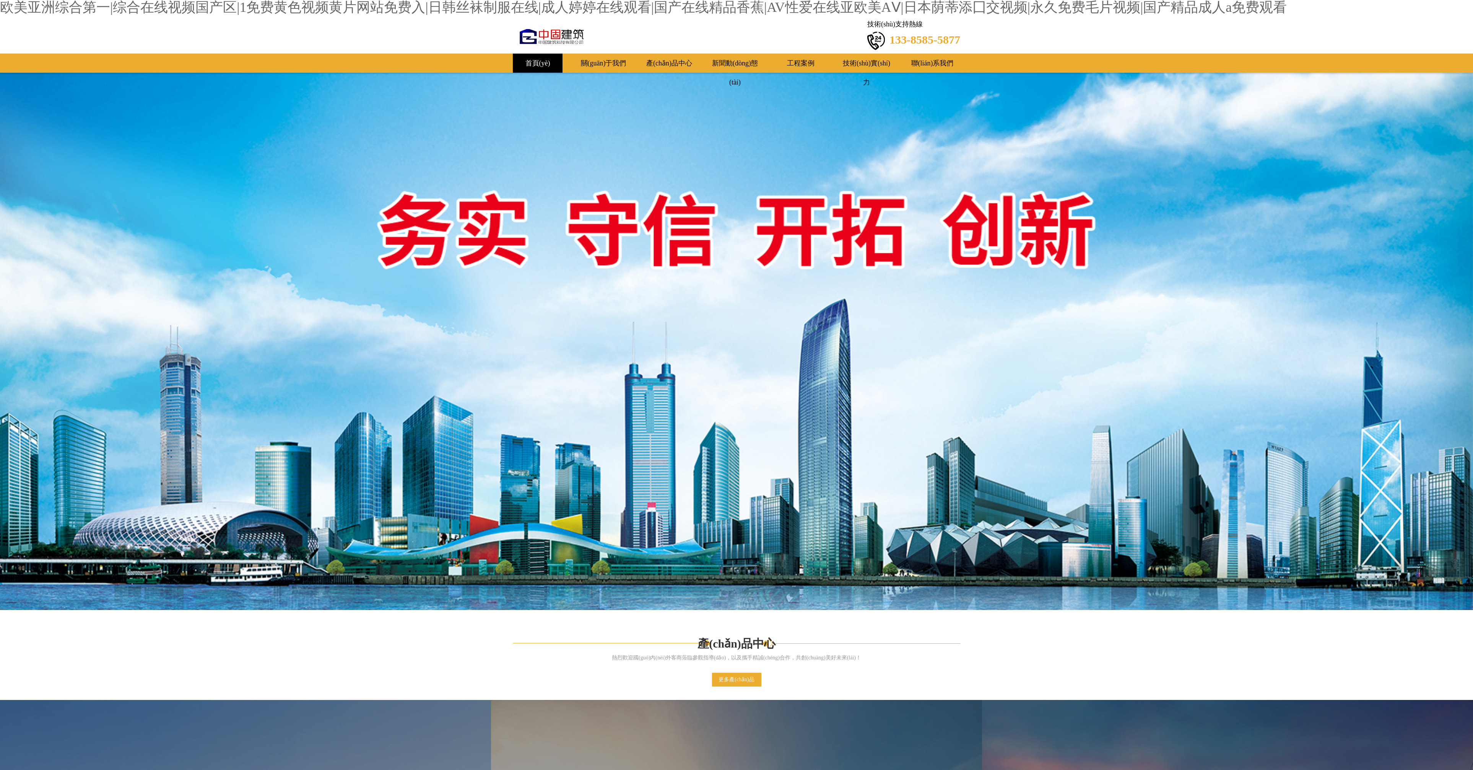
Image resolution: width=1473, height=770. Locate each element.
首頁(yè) (537, 63)
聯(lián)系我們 (932, 63)
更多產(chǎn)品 (736, 679)
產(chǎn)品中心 (669, 63)
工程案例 (801, 63)
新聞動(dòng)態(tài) (735, 66)
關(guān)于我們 (603, 63)
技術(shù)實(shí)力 (866, 66)
